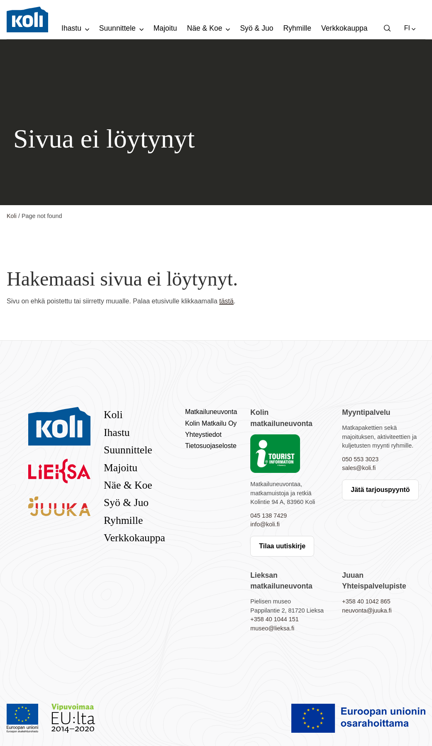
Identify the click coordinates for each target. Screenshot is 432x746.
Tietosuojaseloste (211, 445)
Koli (12, 216)
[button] (387, 28)
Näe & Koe (128, 485)
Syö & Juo (126, 503)
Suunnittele (128, 450)
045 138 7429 (268, 515)
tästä (226, 301)
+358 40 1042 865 (366, 601)
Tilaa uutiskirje (282, 546)
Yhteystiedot (203, 434)
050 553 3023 (360, 459)
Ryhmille (123, 520)
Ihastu (117, 432)
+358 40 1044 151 (274, 619)
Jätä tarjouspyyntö (380, 489)
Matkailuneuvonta (211, 411)
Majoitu (120, 468)
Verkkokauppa (134, 538)
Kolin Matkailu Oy (211, 423)
